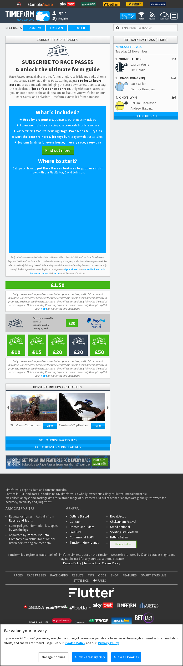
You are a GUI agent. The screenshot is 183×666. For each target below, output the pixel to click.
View (50, 426)
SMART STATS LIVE (153, 575)
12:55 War (56, 28)
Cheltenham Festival (123, 522)
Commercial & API (82, 537)
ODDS (102, 575)
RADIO (99, 580)
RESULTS (78, 575)
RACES (18, 575)
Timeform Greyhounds (84, 543)
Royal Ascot (118, 516)
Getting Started (79, 516)
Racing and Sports (21, 520)
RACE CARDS (59, 575)
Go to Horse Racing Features (58, 447)
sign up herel (71, 269)
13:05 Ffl (79, 28)
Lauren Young (140, 64)
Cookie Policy (111, 563)
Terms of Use (92, 563)
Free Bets (75, 532)
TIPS (91, 575)
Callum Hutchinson (143, 103)
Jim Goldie (138, 70)
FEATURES (130, 575)
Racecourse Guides (82, 527)
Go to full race (145, 116)
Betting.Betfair (119, 537)
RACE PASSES (36, 575)
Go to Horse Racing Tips (58, 440)
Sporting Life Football (124, 532)
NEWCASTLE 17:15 (129, 47)
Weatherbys (20, 530)
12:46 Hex (34, 28)
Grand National (120, 527)
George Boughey (143, 89)
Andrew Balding (142, 108)
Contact (75, 522)
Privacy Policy (72, 563)
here (56, 273)
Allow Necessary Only (90, 657)
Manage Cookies (123, 544)
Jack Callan (138, 83)
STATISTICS (81, 580)
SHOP (115, 575)
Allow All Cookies (126, 657)
